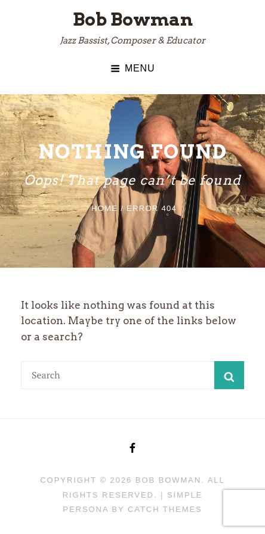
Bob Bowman (133, 19)
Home (104, 208)
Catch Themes (165, 509)
